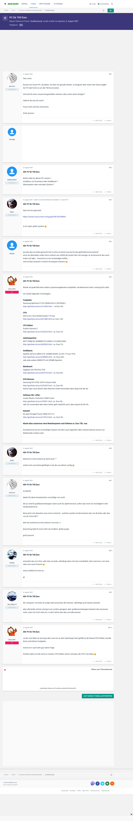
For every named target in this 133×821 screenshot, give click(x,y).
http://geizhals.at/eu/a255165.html (37, 373)
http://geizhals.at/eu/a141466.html (37, 306)
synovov (61, 21)
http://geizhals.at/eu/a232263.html (37, 385)
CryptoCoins (44, 4)
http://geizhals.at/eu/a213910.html (37, 417)
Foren (33, 4)
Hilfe (79, 791)
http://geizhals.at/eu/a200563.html (37, 344)
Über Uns (85, 791)
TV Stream (58, 4)
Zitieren (108, 120)
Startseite (64, 791)
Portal (25, 4)
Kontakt (73, 791)
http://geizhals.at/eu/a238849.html (37, 357)
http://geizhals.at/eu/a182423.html (37, 332)
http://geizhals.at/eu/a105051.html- (38, 401)
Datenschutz (95, 791)
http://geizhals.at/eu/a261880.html (37, 319)
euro (21, 25)
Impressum (105, 791)
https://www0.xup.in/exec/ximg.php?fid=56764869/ (44, 217)
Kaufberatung (36, 21)
